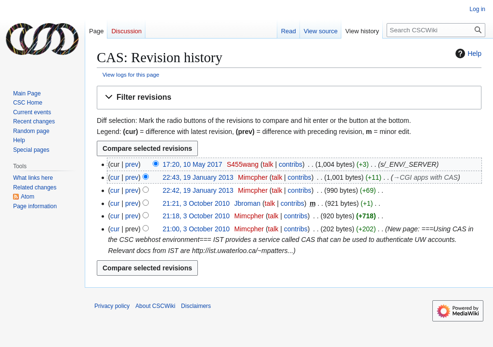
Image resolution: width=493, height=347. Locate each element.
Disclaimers (196, 306)
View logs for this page (131, 74)
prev (131, 164)
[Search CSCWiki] (436, 30)
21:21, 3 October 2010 (196, 203)
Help (467, 53)
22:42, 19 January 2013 (198, 190)
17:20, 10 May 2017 (192, 164)
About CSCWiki (155, 306)
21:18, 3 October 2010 (196, 216)
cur (114, 177)
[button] (289, 97)
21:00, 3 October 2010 (196, 229)
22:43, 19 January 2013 (198, 177)
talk (268, 164)
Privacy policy (112, 306)
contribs (290, 164)
